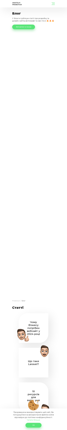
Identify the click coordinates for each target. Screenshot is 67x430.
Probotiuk (16, 301)
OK (33, 425)
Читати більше (33, 420)
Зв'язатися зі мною (23, 27)
